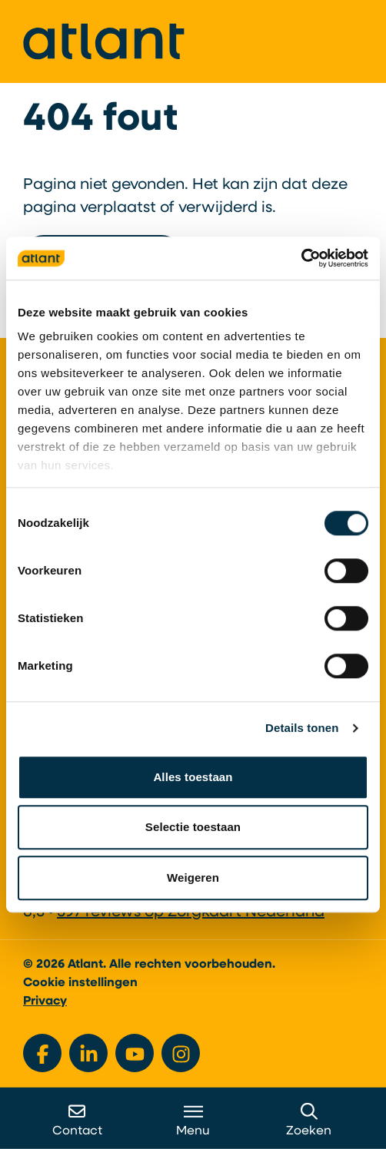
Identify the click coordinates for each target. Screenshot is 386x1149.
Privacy (45, 1001)
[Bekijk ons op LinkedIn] (88, 1053)
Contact (77, 1120)
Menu (193, 1120)
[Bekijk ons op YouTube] (134, 1053)
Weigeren (193, 877)
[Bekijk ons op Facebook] (42, 1053)
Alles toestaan (192, 776)
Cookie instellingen (80, 983)
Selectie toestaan (193, 826)
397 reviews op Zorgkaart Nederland (190, 912)
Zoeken (308, 1120)
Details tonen (301, 727)
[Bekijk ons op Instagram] (180, 1053)
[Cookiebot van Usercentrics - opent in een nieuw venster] (301, 258)
